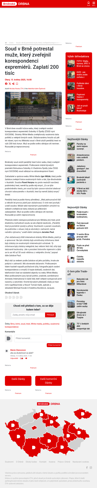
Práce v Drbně (64, 462)
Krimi (11, 43)
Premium (33, 155)
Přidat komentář (54, 345)
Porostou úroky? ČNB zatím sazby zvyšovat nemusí (82, 306)
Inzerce (52, 462)
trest (28, 324)
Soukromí (9, 462)
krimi (18, 324)
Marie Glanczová (18, 350)
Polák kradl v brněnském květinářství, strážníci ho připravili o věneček (82, 218)
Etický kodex (31, 462)
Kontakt (42, 462)
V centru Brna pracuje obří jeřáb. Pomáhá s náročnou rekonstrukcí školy (83, 240)
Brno (12, 324)
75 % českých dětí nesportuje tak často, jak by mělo (83, 329)
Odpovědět (14, 358)
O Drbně (19, 462)
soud (23, 324)
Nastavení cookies (81, 462)
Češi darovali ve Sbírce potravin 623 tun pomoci (82, 227)
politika (46, 324)
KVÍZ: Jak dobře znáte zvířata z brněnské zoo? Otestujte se (83, 77)
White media (36, 324)
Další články (18, 378)
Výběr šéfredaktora (78, 56)
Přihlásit (50, 315)
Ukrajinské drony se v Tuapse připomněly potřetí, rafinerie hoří (82, 318)
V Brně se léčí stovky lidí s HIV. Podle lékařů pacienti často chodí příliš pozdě (83, 194)
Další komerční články (48, 380)
